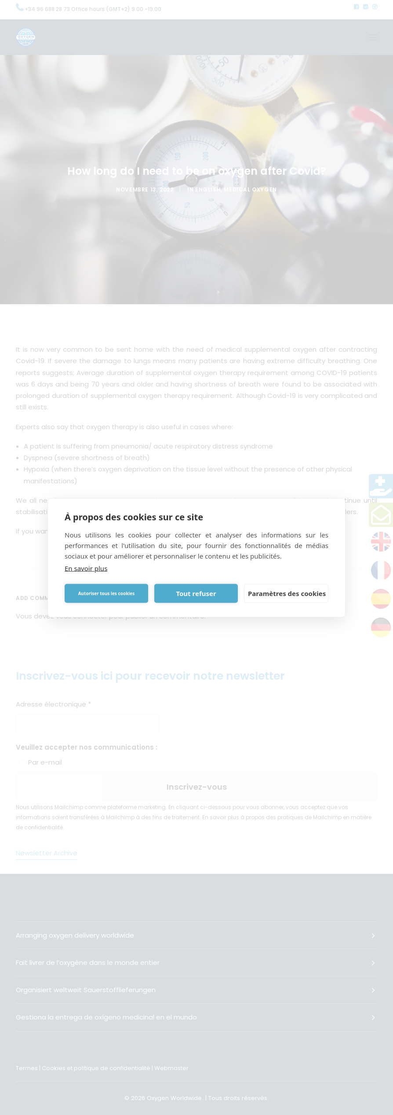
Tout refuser (196, 593)
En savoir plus (86, 567)
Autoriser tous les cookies (106, 593)
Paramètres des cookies (287, 593)
